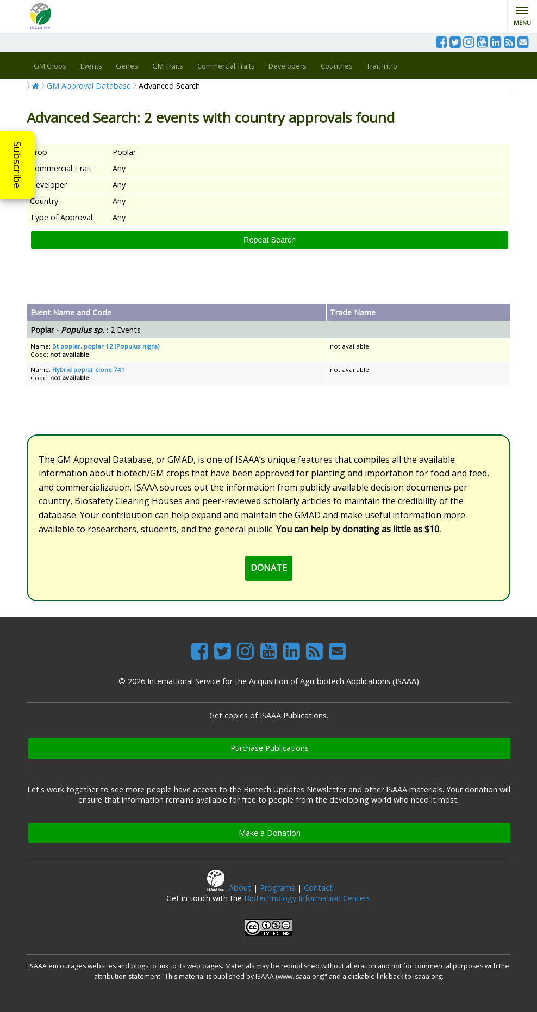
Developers (287, 66)
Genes (127, 66)
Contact (318, 888)
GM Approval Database (89, 85)
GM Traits (167, 66)
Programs (277, 888)
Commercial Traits (226, 66)
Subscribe (17, 164)
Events (91, 66)
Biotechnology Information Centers (307, 898)
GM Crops (50, 66)
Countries (337, 66)
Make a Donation (270, 833)
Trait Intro (381, 66)
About (240, 888)
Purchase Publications (269, 748)
